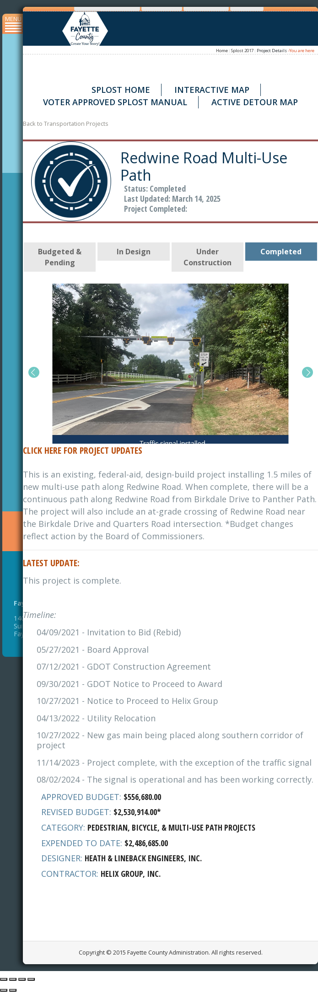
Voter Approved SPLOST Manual (115, 102)
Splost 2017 (242, 51)
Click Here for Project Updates (82, 450)
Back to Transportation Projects (65, 123)
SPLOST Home (121, 89)
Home (222, 51)
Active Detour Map (254, 102)
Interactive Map (211, 89)
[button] (33, 372)
